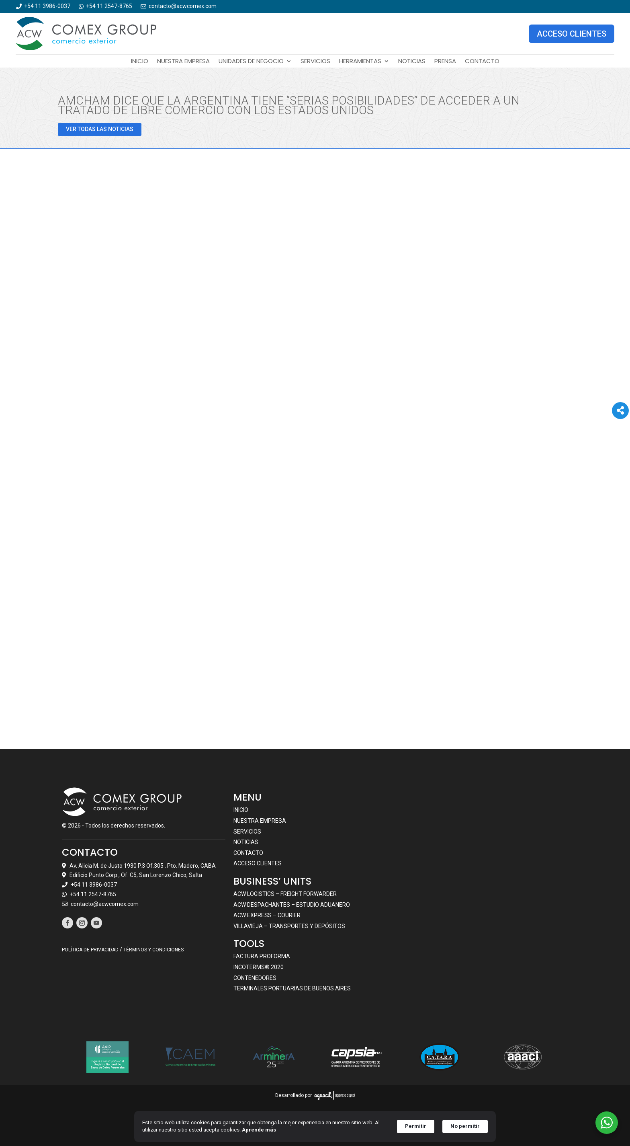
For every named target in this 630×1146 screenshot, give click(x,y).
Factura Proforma (261, 956)
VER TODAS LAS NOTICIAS (99, 129)
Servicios (315, 61)
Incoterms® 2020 (258, 967)
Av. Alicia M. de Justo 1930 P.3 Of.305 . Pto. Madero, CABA (143, 866)
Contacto (482, 61)
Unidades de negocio (251, 61)
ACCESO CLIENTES (571, 34)
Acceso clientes (257, 863)
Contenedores (254, 978)
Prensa (445, 61)
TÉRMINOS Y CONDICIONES (153, 950)
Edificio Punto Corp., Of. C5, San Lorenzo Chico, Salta (136, 875)
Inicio (139, 61)
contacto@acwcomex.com (105, 904)
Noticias (411, 61)
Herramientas (360, 61)
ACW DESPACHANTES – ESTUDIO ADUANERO (291, 905)
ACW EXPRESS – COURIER (267, 915)
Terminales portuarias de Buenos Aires (292, 988)
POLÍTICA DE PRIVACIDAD (90, 950)
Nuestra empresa (183, 61)
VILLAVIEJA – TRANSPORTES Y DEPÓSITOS (289, 926)
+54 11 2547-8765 (93, 894)
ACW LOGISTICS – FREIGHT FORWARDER (285, 894)
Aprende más (259, 1130)
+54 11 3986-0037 (94, 884)
